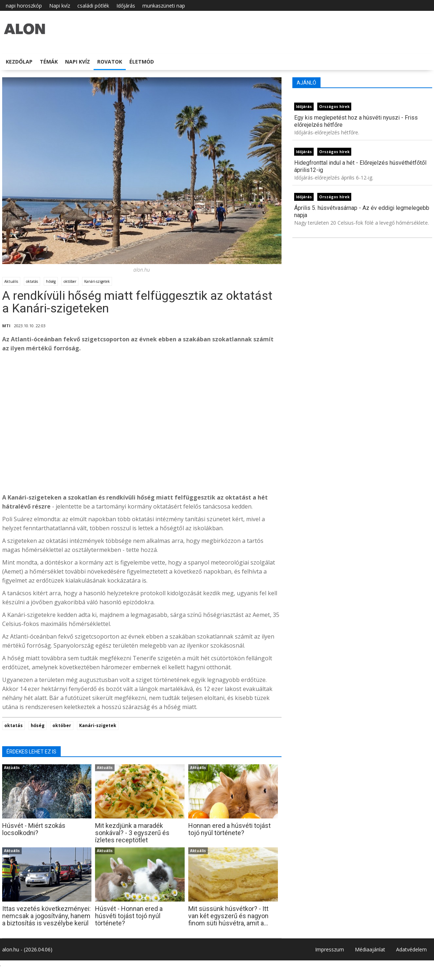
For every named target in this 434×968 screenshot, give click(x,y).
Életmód (141, 61)
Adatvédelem (411, 949)
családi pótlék (93, 5)
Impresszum (329, 949)
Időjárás (125, 5)
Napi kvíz (59, 5)
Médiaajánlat (370, 949)
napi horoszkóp (24, 5)
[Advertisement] (142, 433)
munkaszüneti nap (163, 5)
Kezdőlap (19, 61)
